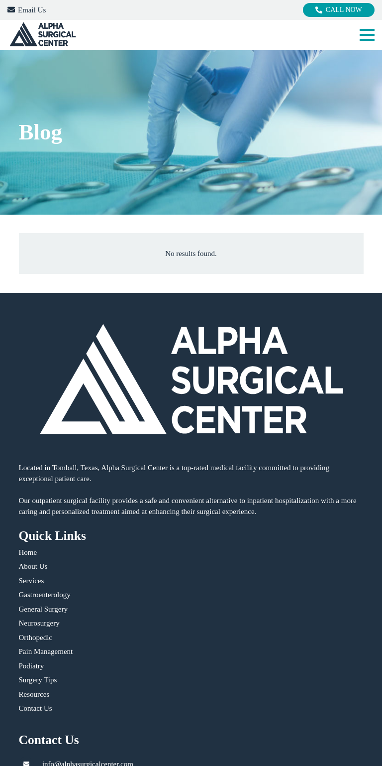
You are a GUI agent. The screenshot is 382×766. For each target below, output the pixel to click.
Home (28, 552)
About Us (33, 566)
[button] (367, 34)
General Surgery (43, 609)
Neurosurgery (39, 623)
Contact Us (35, 708)
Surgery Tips (38, 680)
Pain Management (46, 651)
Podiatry (31, 666)
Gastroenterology (45, 595)
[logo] (42, 35)
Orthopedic (35, 637)
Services (31, 581)
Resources (34, 694)
